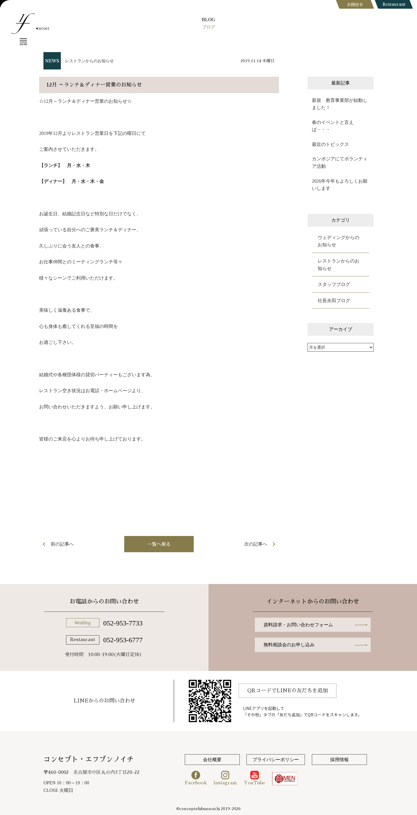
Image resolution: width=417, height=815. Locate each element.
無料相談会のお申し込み (289, 644)
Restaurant (394, 4)
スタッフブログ (334, 284)
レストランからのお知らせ (89, 61)
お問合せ (355, 4)
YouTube (254, 778)
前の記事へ (62, 544)
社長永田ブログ (334, 300)
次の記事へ (255, 544)
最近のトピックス (330, 144)
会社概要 (212, 759)
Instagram (225, 778)
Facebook (196, 778)
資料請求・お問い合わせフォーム (298, 624)
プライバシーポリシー (276, 759)
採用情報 (339, 759)
